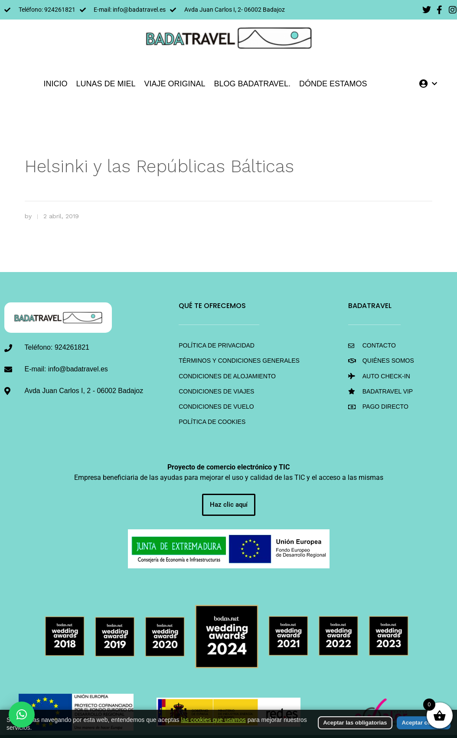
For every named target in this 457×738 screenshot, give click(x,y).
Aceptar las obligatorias (355, 722)
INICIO (55, 83)
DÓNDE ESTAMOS (333, 83)
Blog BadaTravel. (252, 83)
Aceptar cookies (423, 722)
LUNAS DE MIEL (105, 83)
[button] (22, 715)
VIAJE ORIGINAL (174, 83)
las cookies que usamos (213, 719)
